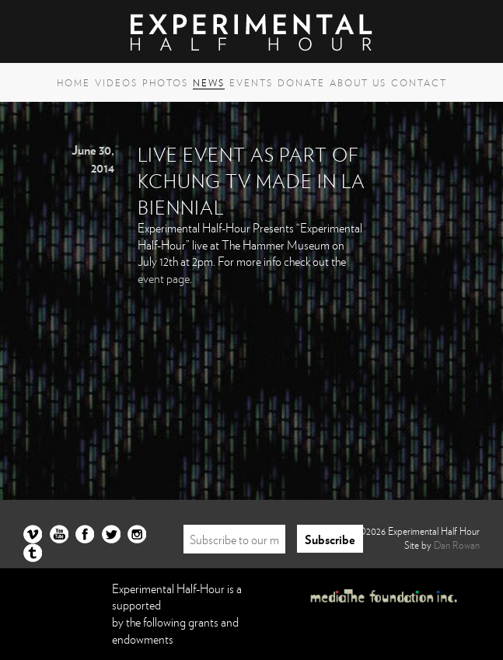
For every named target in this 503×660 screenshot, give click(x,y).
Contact (419, 82)
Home (73, 82)
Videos (116, 82)
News (209, 82)
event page (164, 278)
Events (251, 82)
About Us (358, 82)
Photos (165, 82)
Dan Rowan (457, 545)
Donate (301, 82)
